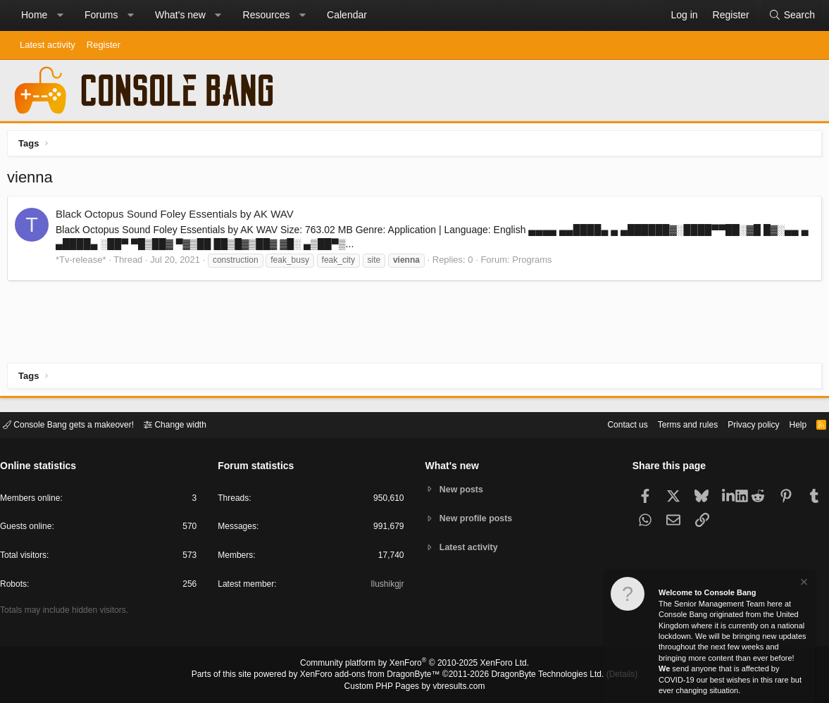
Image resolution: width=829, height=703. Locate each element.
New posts (463, 488)
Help (789, 423)
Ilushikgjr (386, 586)
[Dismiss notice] (803, 583)
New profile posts (478, 518)
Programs (535, 263)
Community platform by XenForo (415, 665)
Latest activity (47, 44)
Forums (101, 14)
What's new (180, 14)
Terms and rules (670, 423)
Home (34, 14)
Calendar (347, 14)
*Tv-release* (84, 263)
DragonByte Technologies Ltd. (536, 675)
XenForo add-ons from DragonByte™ (373, 675)
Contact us (606, 423)
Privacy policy (741, 423)
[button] (59, 15)
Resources (266, 14)
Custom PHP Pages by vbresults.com (414, 687)
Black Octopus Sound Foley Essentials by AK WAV (178, 217)
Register (103, 44)
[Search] (791, 15)
